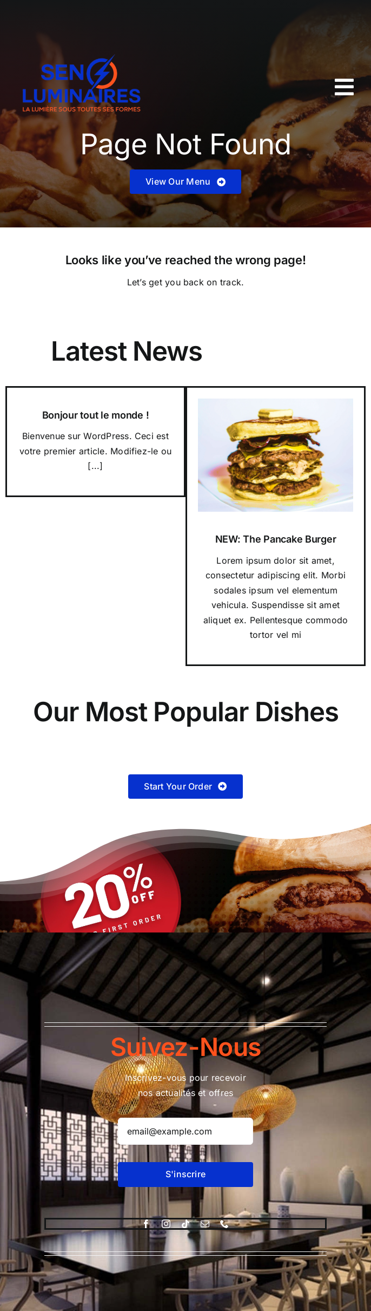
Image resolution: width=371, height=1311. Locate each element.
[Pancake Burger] (275, 402)
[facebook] (146, 1223)
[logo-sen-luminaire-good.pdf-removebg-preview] (83, 42)
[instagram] (166, 1223)
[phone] (224, 1223)
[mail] (205, 1223)
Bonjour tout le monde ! (95, 415)
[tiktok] (185, 1223)
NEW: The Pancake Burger (275, 539)
